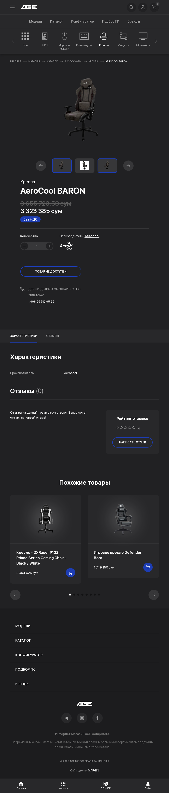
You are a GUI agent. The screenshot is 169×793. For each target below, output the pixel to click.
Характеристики (23, 336)
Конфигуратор (82, 21)
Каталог (56, 21)
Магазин (34, 61)
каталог (23, 640)
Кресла (93, 61)
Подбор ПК (110, 21)
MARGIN (93, 770)
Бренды (134, 21)
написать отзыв (132, 442)
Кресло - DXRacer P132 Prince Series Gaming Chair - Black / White (41, 557)
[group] (25, 39)
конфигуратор (29, 655)
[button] (156, 41)
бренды (22, 684)
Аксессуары (73, 61)
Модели (35, 21)
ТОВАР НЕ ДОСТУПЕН (50, 271)
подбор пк (25, 669)
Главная (15, 61)
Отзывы (52, 336)
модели (22, 626)
